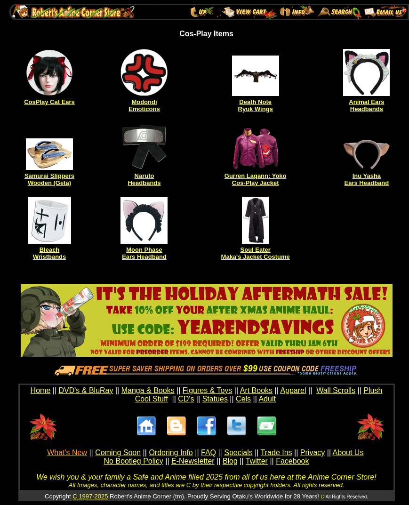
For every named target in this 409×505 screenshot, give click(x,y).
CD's (186, 399)
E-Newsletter (193, 461)
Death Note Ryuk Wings (255, 105)
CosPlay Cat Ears (49, 101)
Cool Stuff (151, 399)
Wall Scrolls (335, 390)
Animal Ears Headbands (366, 105)
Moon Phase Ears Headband (144, 253)
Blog (230, 461)
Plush (372, 390)
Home (41, 390)
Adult (266, 399)
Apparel (293, 390)
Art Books (256, 390)
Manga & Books (148, 390)
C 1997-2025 (90, 496)
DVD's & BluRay (86, 390)
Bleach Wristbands (49, 253)
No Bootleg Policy (133, 461)
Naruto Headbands (144, 179)
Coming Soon (118, 453)
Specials (238, 453)
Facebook (292, 461)
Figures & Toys (208, 390)
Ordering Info (170, 453)
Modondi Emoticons (144, 105)
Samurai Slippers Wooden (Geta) (49, 179)
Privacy (312, 453)
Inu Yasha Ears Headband (367, 179)
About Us (348, 453)
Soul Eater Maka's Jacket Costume (255, 253)
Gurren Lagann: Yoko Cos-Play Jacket (256, 179)
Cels (243, 399)
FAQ (208, 453)
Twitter (257, 461)
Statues (215, 399)
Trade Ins (276, 453)
